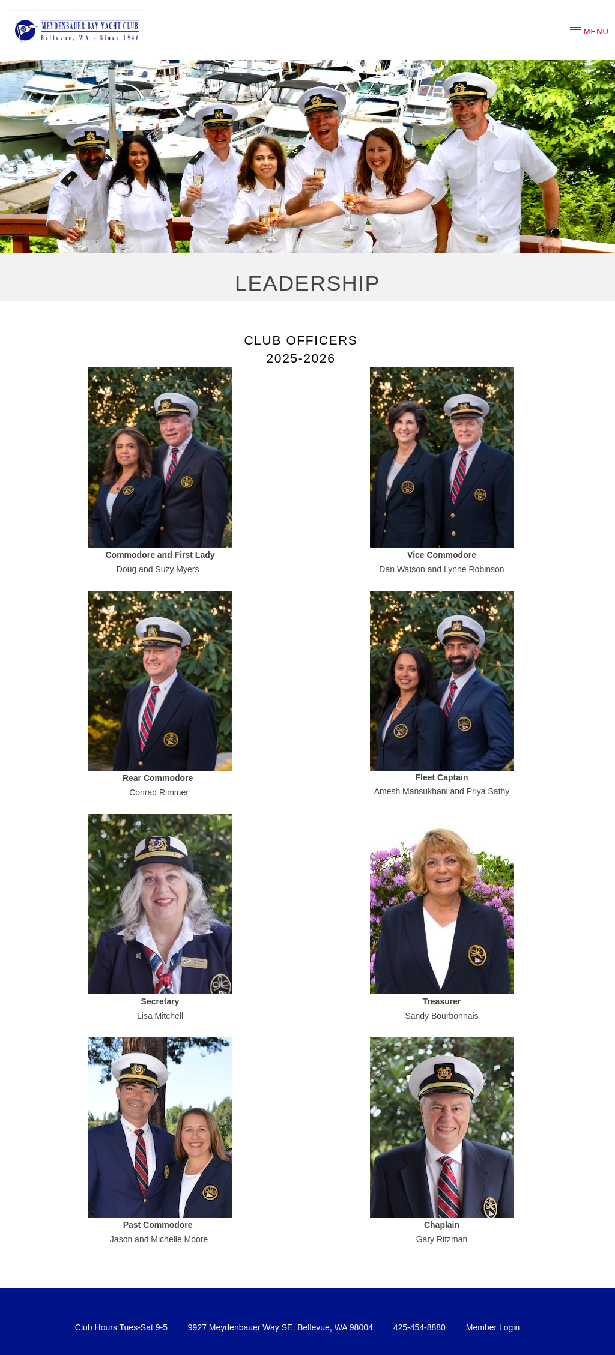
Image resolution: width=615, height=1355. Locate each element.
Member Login (493, 1327)
